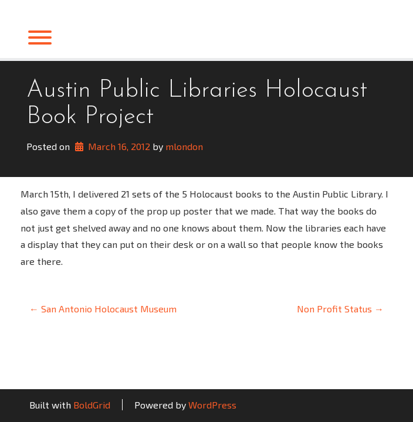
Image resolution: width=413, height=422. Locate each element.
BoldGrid (91, 404)
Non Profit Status (340, 308)
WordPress (212, 404)
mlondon (184, 146)
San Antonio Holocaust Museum (103, 308)
